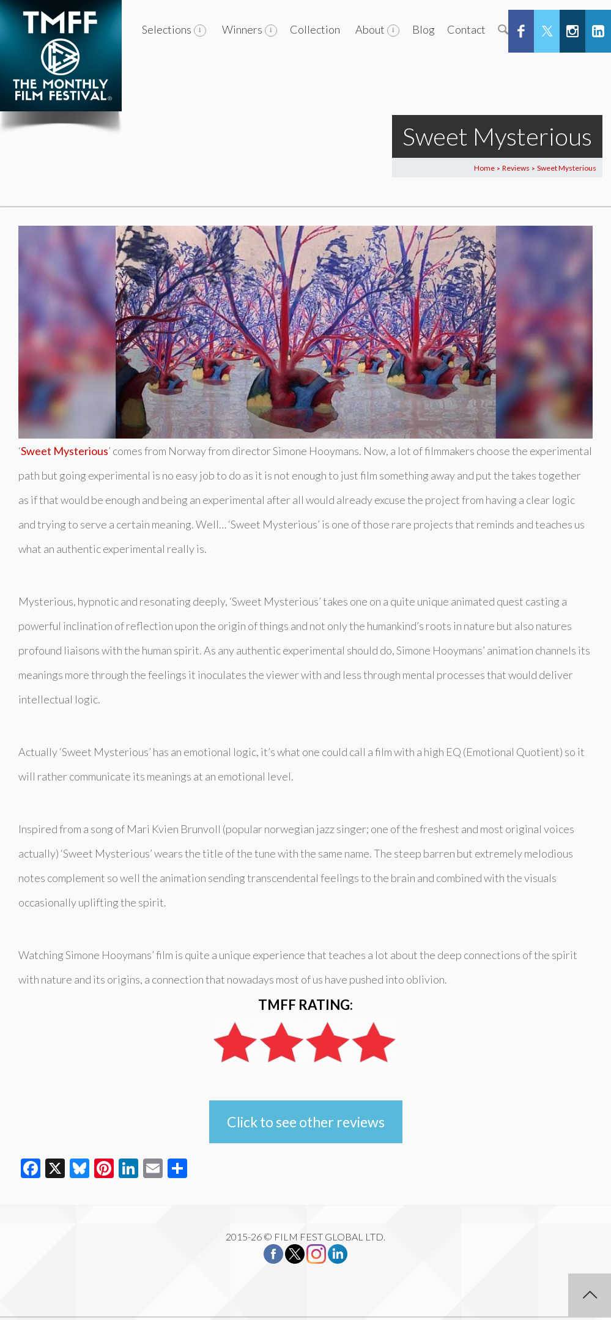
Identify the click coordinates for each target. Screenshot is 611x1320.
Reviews (516, 167)
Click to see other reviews (306, 1121)
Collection (315, 29)
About (370, 29)
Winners (242, 29)
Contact (466, 29)
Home (484, 167)
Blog (423, 29)
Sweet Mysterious (64, 451)
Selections (166, 29)
